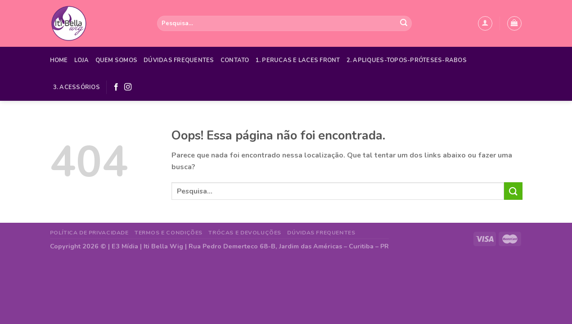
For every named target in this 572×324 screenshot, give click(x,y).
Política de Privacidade (89, 232)
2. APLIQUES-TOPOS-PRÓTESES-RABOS (407, 60)
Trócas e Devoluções (244, 232)
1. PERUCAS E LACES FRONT (298, 60)
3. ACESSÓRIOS (76, 87)
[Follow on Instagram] (127, 87)
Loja (81, 60)
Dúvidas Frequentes (179, 60)
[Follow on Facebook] (116, 87)
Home (59, 60)
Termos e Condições (169, 232)
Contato (235, 60)
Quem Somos (116, 60)
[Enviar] (403, 23)
